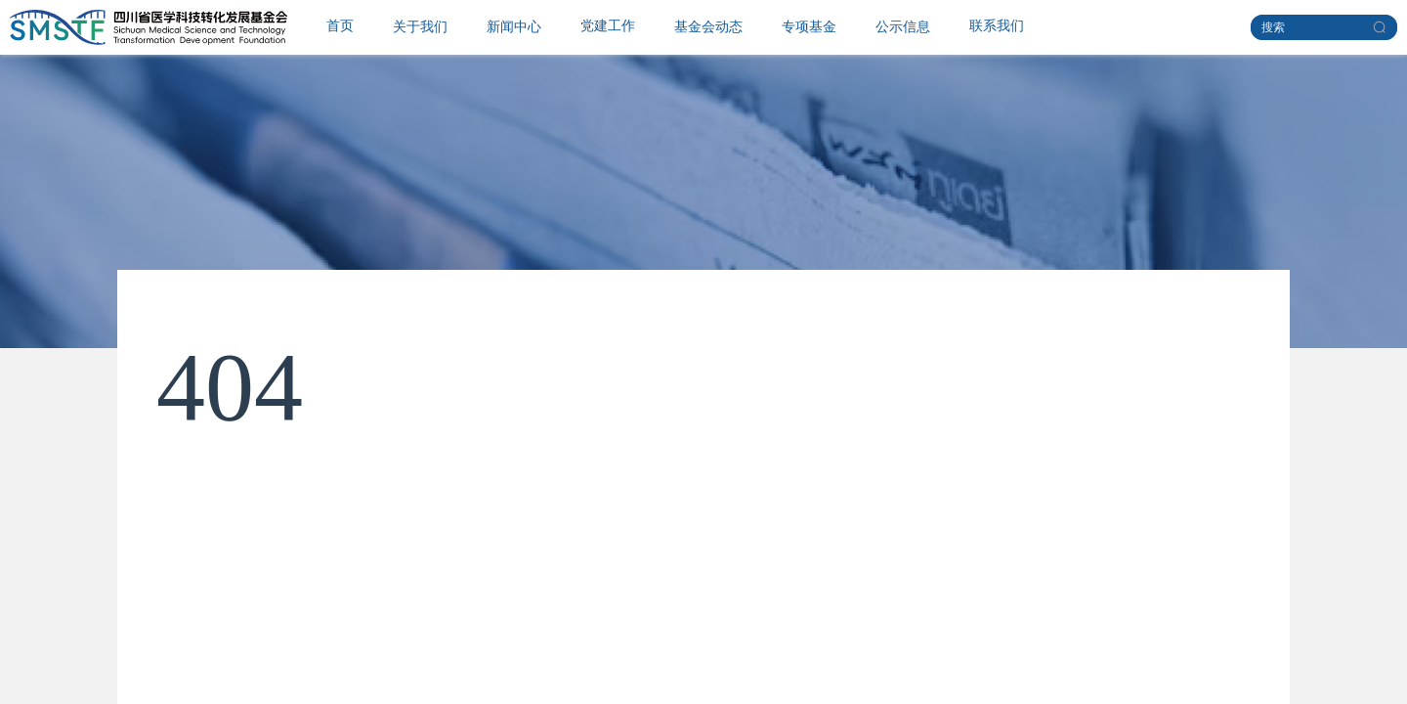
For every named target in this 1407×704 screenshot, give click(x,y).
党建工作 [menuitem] (607, 26)
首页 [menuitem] (340, 26)
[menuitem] (420, 27)
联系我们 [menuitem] (996, 26)
